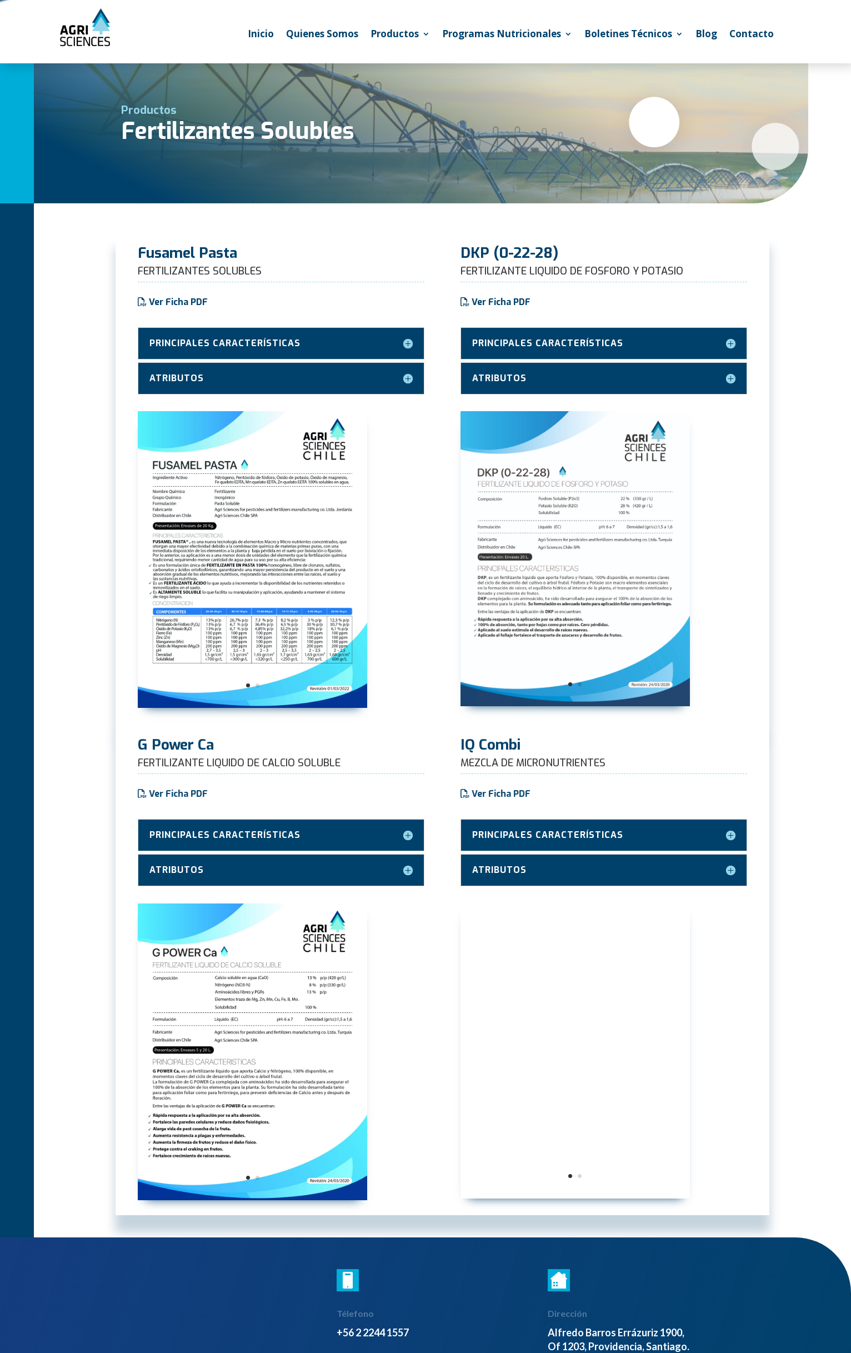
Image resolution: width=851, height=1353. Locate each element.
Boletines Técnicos (628, 35)
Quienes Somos (322, 35)
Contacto (751, 35)
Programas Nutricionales (501, 35)
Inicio (261, 35)
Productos (395, 35)
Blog (706, 35)
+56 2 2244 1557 (373, 1332)
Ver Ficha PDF (178, 302)
